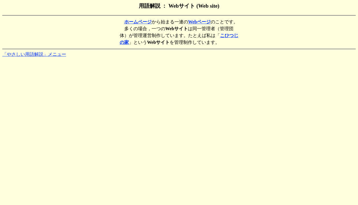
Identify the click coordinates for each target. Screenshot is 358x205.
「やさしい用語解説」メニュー (34, 54)
